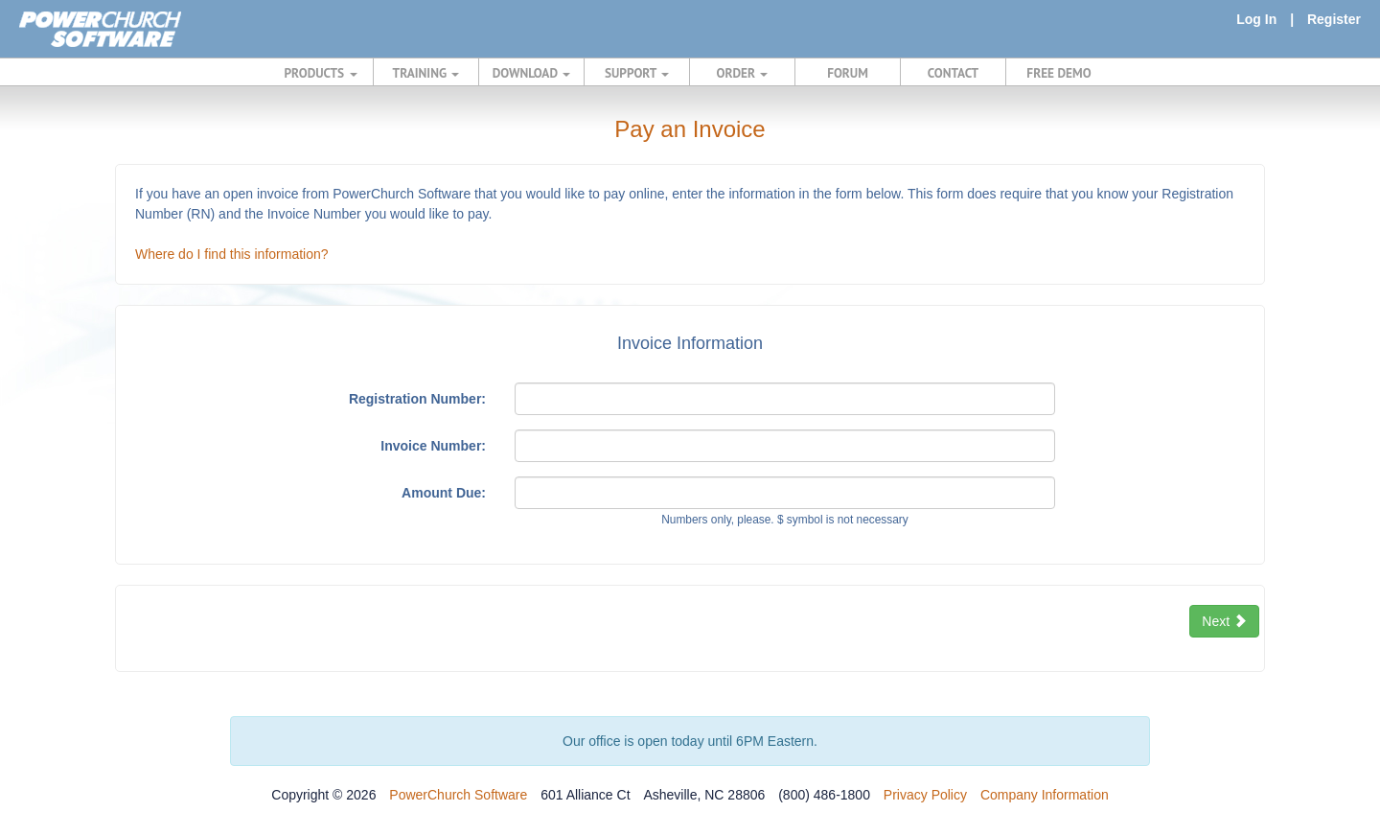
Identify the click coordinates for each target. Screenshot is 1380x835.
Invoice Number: (433, 445)
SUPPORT (637, 72)
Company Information (1044, 794)
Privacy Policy (925, 794)
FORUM (847, 72)
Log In (1256, 19)
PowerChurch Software (458, 794)
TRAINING (426, 72)
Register (1334, 19)
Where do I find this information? (232, 254)
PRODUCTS (321, 72)
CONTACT (953, 72)
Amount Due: (444, 492)
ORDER (743, 72)
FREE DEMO (1058, 72)
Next (1224, 621)
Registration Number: (417, 398)
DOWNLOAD (531, 72)
